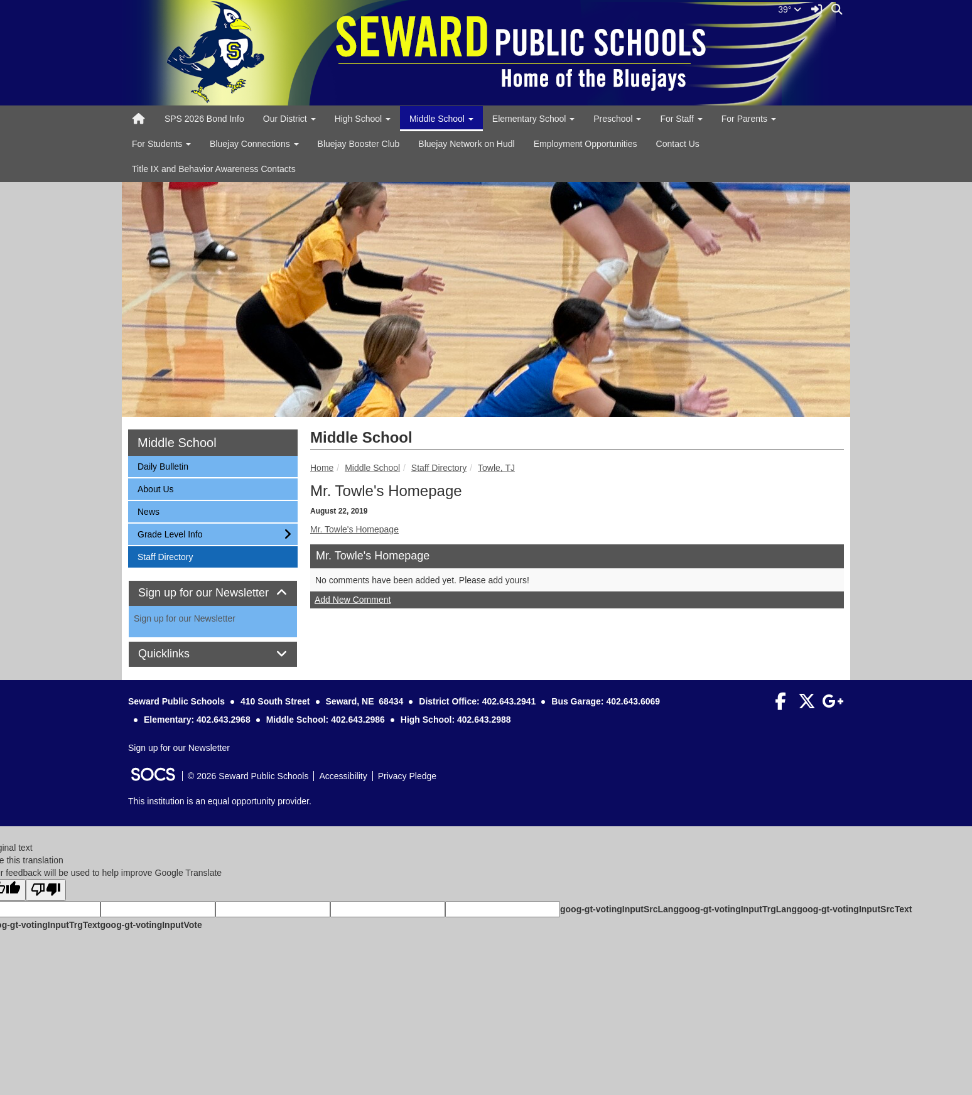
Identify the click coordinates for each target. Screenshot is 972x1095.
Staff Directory (439, 468)
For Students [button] (161, 144)
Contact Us (677, 144)
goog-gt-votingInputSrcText (854, 909)
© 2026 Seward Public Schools (248, 776)
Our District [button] (289, 119)
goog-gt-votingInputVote (151, 925)
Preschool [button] (617, 119)
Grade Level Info (170, 533)
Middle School (372, 468)
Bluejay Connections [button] (254, 144)
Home (321, 468)
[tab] (213, 593)
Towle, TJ (496, 468)
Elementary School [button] (533, 119)
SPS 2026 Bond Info (204, 119)
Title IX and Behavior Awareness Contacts (214, 169)
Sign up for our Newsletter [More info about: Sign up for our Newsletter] (184, 618)
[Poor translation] (46, 890)
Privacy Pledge (407, 776)
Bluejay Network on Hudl (466, 144)
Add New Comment (353, 600)
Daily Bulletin (162, 466)
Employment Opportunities (585, 144)
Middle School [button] (441, 119)
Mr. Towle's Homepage (354, 529)
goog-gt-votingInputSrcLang (619, 909)
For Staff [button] (681, 119)
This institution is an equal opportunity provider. (219, 801)
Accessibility (343, 776)
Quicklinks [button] (178, 654)
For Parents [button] (748, 119)
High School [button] (363, 119)
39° (789, 9)
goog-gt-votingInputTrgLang (738, 909)
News (154, 511)
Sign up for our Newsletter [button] (213, 593)
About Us (155, 488)
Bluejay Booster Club (359, 144)
